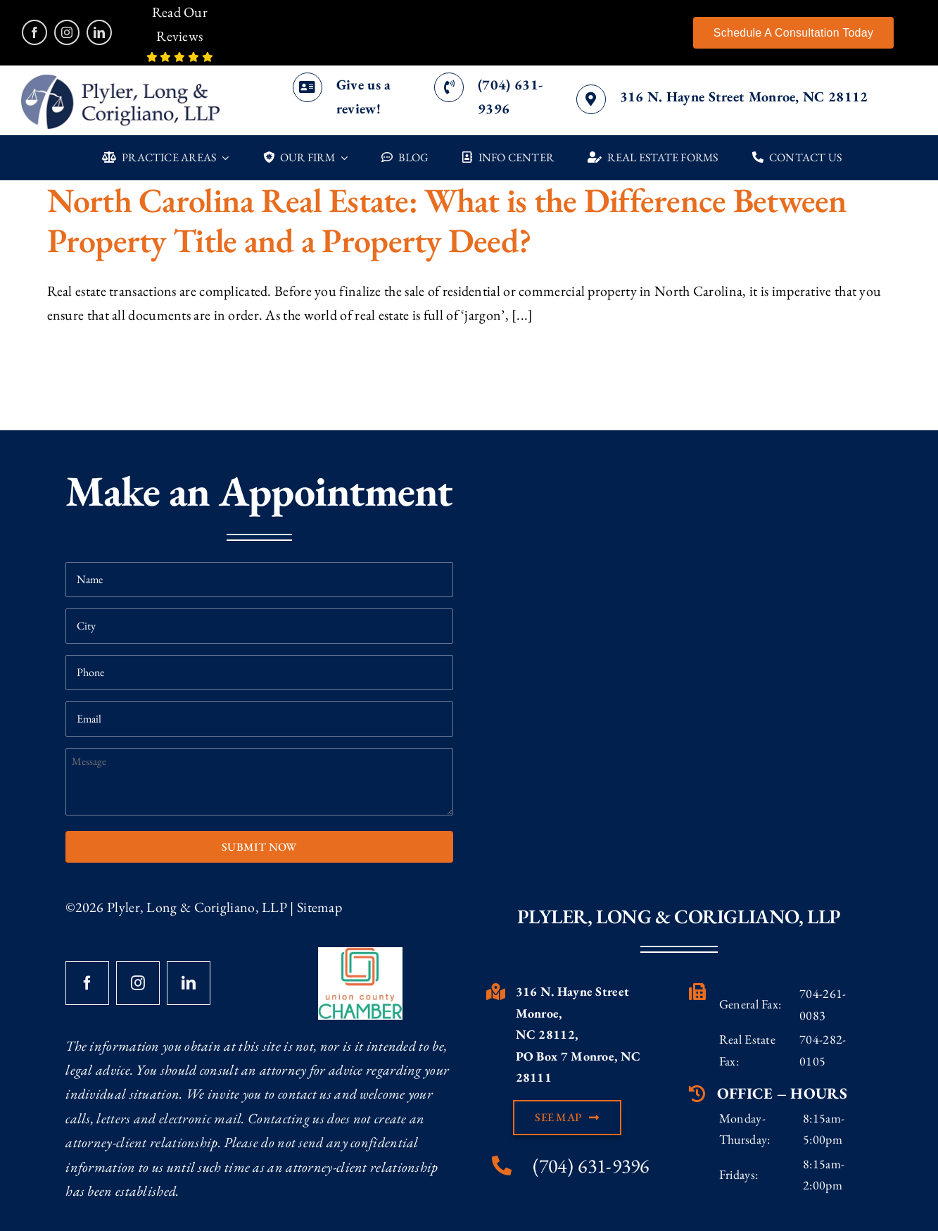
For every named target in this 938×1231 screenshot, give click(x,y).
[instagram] (67, 32)
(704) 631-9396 (591, 1165)
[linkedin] (99, 32)
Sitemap (319, 907)
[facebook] (34, 32)
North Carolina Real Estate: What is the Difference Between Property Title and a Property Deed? (447, 220)
